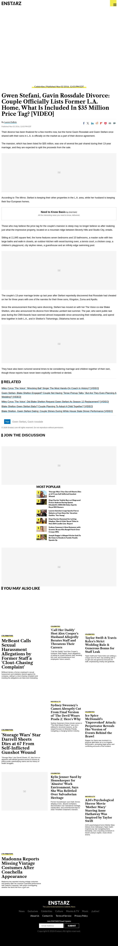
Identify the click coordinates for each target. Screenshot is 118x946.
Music (85, 911)
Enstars (11, 3)
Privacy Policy (81, 915)
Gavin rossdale (35, 421)
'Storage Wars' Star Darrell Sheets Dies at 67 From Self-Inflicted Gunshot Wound (65, 494)
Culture (59, 911)
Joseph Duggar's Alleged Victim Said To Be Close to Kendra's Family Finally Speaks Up (65, 537)
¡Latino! (95, 911)
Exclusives (33, 911)
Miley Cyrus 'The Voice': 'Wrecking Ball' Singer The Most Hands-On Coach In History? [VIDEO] (50, 388)
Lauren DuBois (10, 122)
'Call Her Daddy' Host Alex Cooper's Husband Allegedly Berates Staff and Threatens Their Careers (65, 638)
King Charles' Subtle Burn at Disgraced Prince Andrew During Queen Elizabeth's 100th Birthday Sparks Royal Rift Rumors (65, 503)
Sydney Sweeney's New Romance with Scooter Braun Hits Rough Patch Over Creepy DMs (65, 529)
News (22, 911)
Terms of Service (63, 915)
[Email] (110, 123)
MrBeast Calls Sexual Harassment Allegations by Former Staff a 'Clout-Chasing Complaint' (17, 654)
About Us (34, 915)
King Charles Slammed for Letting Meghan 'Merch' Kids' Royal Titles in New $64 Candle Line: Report (63, 521)
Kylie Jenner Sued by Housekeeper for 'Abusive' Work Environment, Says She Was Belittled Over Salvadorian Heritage (66, 787)
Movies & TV (56, 701)
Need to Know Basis (53, 212)
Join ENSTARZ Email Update (59, 921)
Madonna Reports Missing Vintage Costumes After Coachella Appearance (20, 867)
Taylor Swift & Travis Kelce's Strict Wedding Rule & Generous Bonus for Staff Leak (100, 645)
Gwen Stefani (19, 421)
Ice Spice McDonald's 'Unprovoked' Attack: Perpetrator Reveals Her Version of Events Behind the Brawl (100, 726)
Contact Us (47, 915)
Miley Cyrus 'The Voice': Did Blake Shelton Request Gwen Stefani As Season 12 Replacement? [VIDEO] (55, 401)
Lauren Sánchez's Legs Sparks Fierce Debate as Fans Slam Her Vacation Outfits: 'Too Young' (64, 513)
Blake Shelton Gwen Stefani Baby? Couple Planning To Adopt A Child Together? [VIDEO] (47, 406)
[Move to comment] (114, 123)
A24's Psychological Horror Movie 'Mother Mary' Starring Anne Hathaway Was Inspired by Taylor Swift (99, 810)
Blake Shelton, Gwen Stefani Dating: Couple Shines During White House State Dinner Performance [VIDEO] (57, 411)
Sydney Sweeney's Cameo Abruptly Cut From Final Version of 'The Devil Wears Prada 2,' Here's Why (66, 712)
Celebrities (39, 86)
